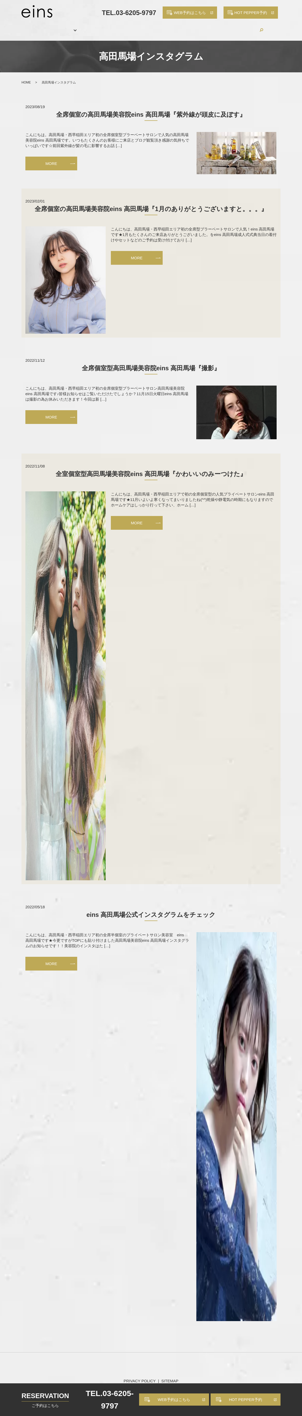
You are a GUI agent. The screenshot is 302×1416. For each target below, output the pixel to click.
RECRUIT (200, 27)
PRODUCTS (169, 27)
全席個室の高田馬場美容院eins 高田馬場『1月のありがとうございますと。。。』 (151, 203)
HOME (29, 27)
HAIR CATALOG (132, 27)
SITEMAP (169, 1375)
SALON (53, 27)
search (273, 27)
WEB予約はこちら (174, 1399)
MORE (51, 158)
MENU (77, 27)
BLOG (226, 27)
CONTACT (252, 27)
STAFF (100, 27)
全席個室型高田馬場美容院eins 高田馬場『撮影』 (151, 362)
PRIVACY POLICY (140, 1375)
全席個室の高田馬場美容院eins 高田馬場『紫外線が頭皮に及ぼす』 (151, 108)
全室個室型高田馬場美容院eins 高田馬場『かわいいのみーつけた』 (151, 467)
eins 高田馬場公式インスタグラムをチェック (151, 908)
